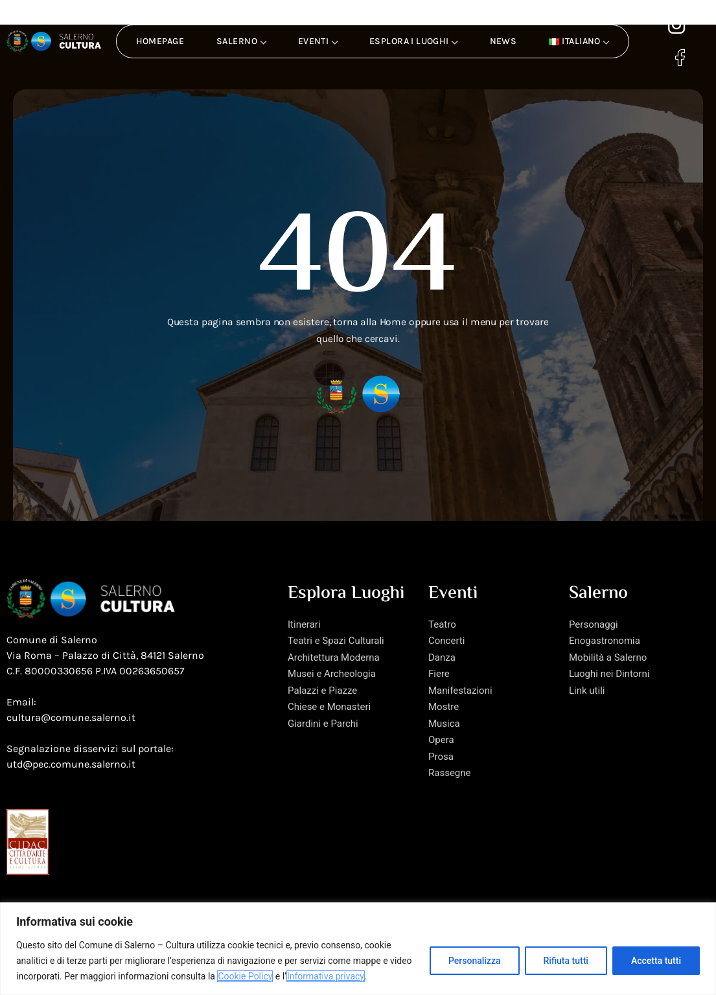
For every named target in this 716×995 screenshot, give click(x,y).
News (503, 41)
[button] (578, 41)
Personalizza (474, 960)
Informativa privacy (325, 976)
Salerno (241, 41)
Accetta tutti (656, 960)
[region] (358, 948)
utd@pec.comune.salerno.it (70, 783)
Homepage (160, 41)
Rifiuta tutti (566, 960)
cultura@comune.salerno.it (70, 737)
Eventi (318, 41)
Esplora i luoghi (413, 41)
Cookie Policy (245, 976)
